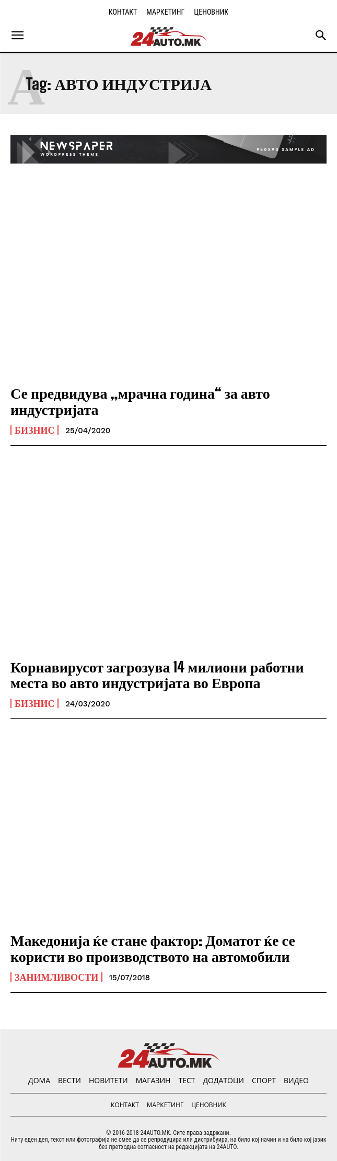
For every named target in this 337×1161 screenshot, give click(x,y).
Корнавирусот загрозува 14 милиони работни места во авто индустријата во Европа (157, 675)
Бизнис (34, 430)
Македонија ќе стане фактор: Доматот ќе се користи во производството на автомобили (152, 948)
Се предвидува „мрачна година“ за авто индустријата (140, 401)
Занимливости (56, 977)
